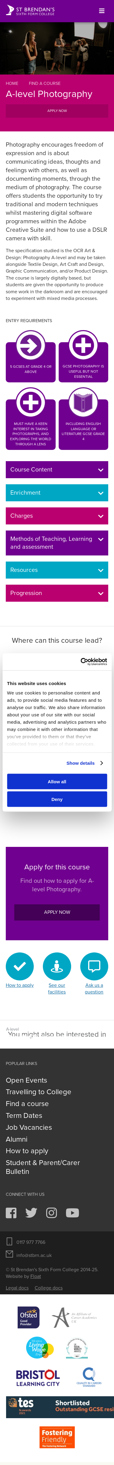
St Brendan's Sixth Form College (30, 10)
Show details (81, 763)
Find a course (44, 83)
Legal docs (17, 1288)
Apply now (57, 111)
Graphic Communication (57, 1034)
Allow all (57, 781)
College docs (49, 1288)
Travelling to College (38, 1092)
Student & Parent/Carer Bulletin (43, 1167)
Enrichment (57, 492)
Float (35, 1276)
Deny (57, 799)
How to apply (27, 1151)
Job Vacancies (29, 1127)
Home (12, 83)
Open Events (26, 1080)
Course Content (57, 469)
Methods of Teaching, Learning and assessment (57, 543)
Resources (57, 570)
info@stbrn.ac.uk (34, 1255)
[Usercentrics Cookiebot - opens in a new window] (81, 662)
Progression (57, 593)
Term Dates (24, 1116)
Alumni (16, 1139)
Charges (57, 516)
